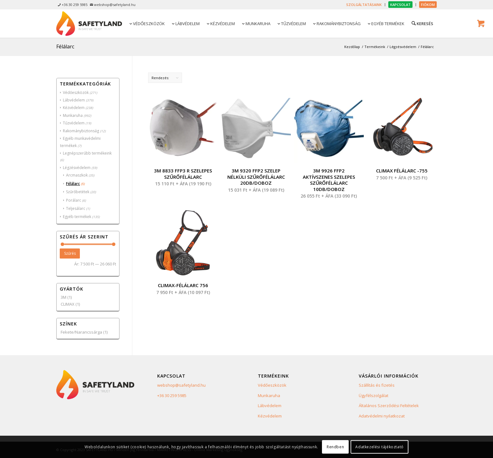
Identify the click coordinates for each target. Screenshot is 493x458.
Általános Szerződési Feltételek (389, 405)
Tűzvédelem (74, 123)
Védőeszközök (76, 92)
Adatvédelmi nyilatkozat (382, 416)
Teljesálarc (75, 208)
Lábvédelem (74, 100)
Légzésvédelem (77, 167)
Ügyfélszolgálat (373, 395)
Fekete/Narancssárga (81, 332)
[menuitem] (364, 4)
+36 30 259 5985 (171, 395)
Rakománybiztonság (81, 131)
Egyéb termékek (77, 216)
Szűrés (70, 253)
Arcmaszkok (77, 175)
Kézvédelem (74, 107)
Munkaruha (73, 115)
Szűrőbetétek (77, 191)
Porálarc (73, 200)
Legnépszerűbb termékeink (87, 153)
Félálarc (73, 183)
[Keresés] (421, 23)
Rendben (335, 447)
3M (63, 297)
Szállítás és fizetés (377, 385)
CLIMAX (68, 304)
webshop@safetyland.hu (181, 385)
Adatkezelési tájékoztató (379, 447)
